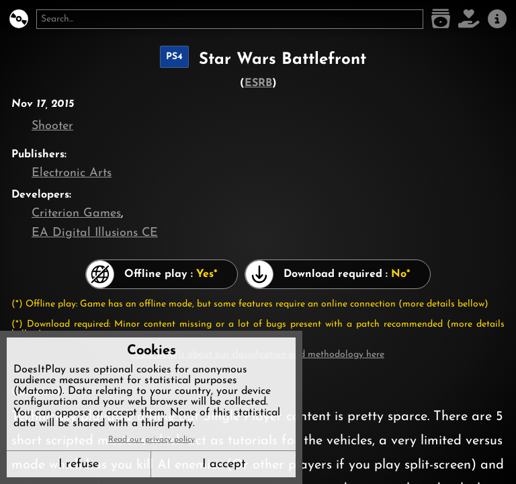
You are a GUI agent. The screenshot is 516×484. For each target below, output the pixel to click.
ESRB (258, 83)
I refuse (78, 464)
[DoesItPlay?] (18, 19)
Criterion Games (76, 213)
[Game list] (440, 19)
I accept (223, 464)
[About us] (497, 19)
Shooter (52, 126)
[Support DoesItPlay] (469, 19)
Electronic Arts (72, 173)
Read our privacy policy (151, 440)
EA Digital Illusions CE (95, 233)
